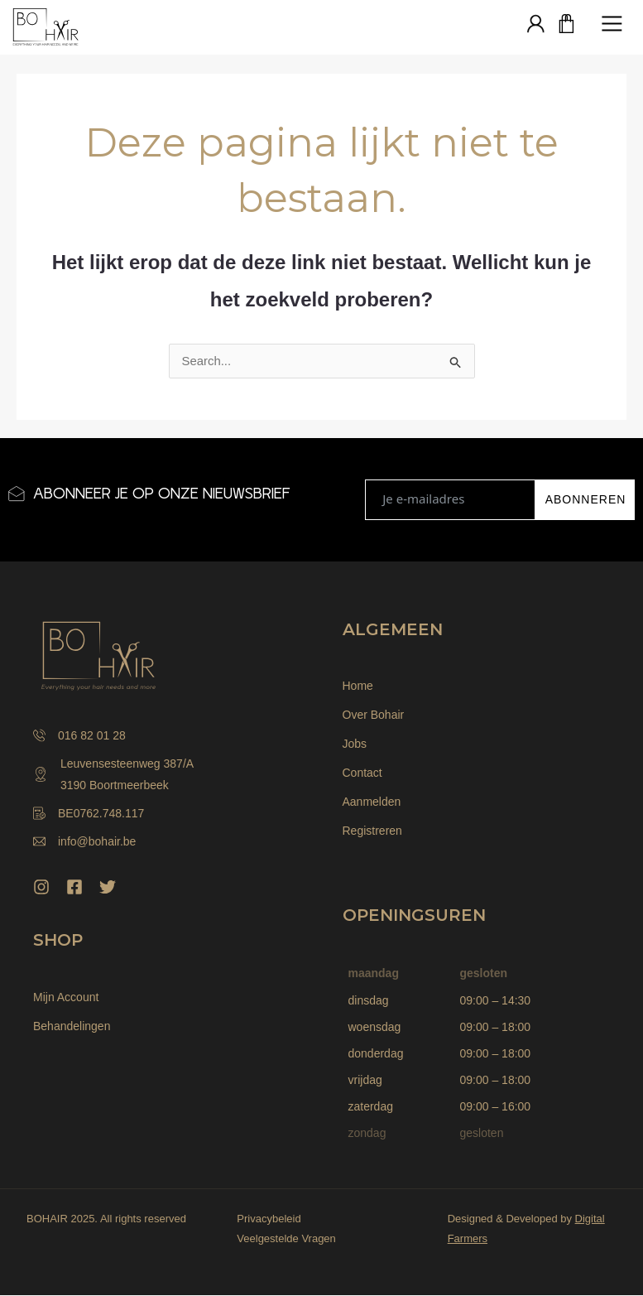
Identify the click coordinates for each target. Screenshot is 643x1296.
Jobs (355, 744)
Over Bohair (374, 715)
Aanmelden (372, 802)
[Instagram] (41, 887)
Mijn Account (65, 998)
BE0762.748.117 (88, 814)
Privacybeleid (268, 1219)
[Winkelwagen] (567, 25)
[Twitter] (107, 887)
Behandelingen (71, 1026)
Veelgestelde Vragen (286, 1239)
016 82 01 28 (79, 736)
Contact (362, 773)
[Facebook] (74, 887)
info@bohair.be (84, 842)
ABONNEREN (585, 500)
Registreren (372, 831)
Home (358, 686)
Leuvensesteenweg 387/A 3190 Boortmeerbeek (113, 775)
